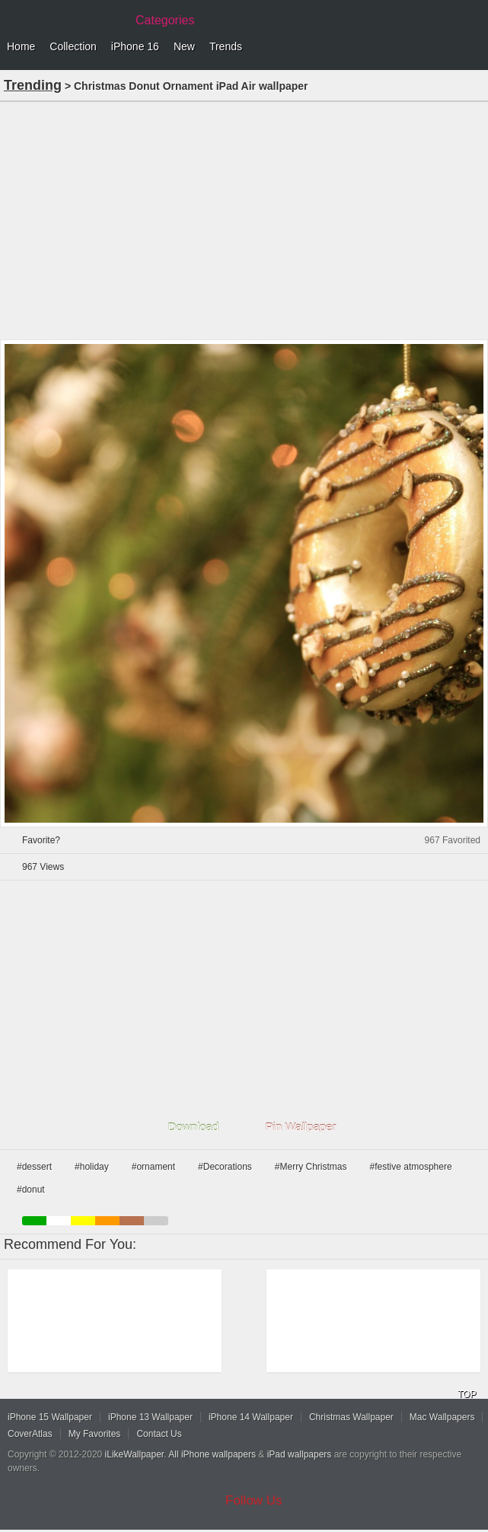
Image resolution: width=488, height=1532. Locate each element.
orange (107, 1220)
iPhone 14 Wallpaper (251, 1417)
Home (21, 46)
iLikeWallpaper (134, 1454)
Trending (33, 85)
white (58, 1220)
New (184, 46)
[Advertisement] (244, 219)
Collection (72, 46)
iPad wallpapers (299, 1454)
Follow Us (253, 1500)
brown (132, 1220)
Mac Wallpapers (442, 1417)
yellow (83, 1220)
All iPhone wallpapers (212, 1454)
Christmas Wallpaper (351, 1417)
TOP (467, 1394)
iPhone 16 (135, 46)
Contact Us (158, 1433)
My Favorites (95, 1433)
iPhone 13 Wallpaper (150, 1417)
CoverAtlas (30, 1433)
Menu (472, 47)
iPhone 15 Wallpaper (50, 1417)
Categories (165, 20)
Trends (225, 46)
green (34, 1220)
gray (156, 1220)
